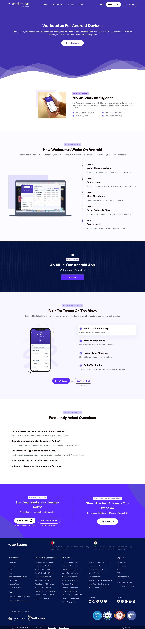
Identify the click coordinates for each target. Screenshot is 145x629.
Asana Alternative (96, 573)
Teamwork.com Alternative (72, 595)
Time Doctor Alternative (71, 570)
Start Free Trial (83, 381)
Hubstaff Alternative (70, 562)
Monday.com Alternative (98, 588)
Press (10, 570)
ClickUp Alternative (69, 591)
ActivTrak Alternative (70, 581)
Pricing (80, 5)
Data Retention (123, 577)
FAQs (119, 573)
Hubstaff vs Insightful (43, 570)
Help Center (122, 562)
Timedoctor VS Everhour (45, 584)
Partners (120, 570)
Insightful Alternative (70, 573)
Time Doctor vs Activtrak (45, 591)
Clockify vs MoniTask (43, 577)
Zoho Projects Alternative (99, 584)
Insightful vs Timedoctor (44, 581)
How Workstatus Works (17, 577)
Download (72, 277)
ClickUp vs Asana (42, 599)
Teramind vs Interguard (44, 562)
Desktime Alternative (70, 566)
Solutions (70, 5)
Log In (101, 5)
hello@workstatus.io (126, 586)
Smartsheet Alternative (98, 570)
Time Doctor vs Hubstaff (45, 595)
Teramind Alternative (70, 584)
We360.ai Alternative (70, 577)
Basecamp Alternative (70, 599)
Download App (72, 43)
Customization (14, 581)
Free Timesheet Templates (18, 600)
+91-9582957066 (125, 583)
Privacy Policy (52, 628)
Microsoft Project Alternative (100, 562)
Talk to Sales (106, 521)
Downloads (121, 566)
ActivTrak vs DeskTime (44, 573)
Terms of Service (64, 628)
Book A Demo (61, 381)
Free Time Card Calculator (19, 597)
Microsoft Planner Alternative (100, 581)
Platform (45, 5)
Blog (10, 573)
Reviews (11, 566)
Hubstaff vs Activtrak (43, 588)
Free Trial (128, 4)
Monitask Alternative (70, 588)
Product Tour (13, 584)
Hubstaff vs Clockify (43, 566)
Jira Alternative (95, 577)
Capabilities (57, 5)
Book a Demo (113, 5)
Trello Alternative (95, 566)
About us (12, 562)
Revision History (15, 588)
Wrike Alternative (69, 602)
